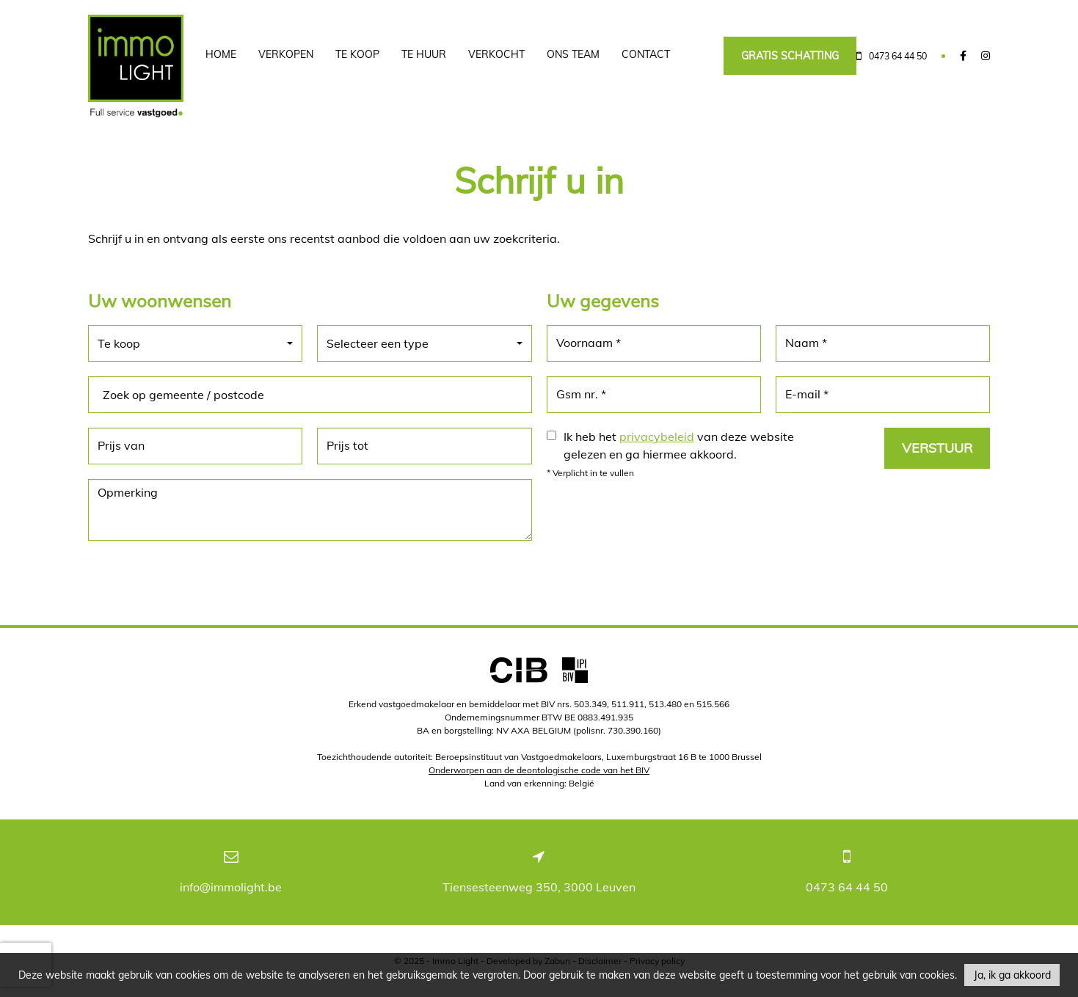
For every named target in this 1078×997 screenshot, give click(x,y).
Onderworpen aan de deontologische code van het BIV (539, 769)
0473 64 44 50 (847, 887)
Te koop (357, 54)
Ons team (573, 54)
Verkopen (285, 54)
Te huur (423, 54)
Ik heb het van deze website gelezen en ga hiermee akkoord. (679, 445)
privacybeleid (656, 436)
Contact (646, 54)
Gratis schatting (790, 55)
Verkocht (496, 54)
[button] (195, 343)
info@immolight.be (231, 887)
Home (220, 54)
